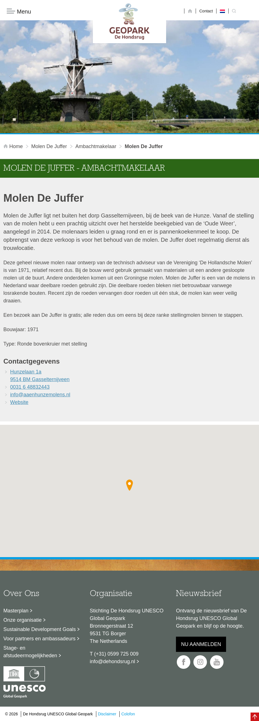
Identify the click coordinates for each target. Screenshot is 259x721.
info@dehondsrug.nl (112, 661)
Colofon (128, 714)
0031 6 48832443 (30, 387)
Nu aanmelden (201, 644)
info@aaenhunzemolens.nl (40, 394)
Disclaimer (107, 714)
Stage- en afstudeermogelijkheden (30, 651)
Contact (206, 11)
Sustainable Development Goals (39, 629)
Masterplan (15, 611)
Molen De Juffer (49, 146)
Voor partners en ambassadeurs (39, 638)
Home (13, 146)
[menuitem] (222, 11)
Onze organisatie (22, 620)
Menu (19, 11)
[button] (129, 485)
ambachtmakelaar (95, 146)
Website (19, 402)
